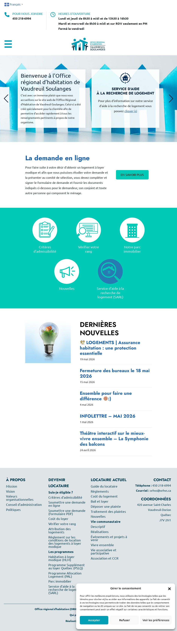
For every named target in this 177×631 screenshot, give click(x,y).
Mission (11, 486)
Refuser (124, 620)
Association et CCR (104, 558)
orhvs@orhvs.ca (160, 490)
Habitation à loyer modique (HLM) (61, 558)
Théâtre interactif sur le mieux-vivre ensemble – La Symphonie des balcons (114, 438)
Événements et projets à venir (109, 538)
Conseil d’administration (24, 504)
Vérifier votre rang (62, 524)
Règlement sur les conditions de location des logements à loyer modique (64, 541)
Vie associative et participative (103, 551)
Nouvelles (98, 516)
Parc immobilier (59, 581)
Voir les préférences (156, 620)
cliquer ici (130, 111)
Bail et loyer (99, 501)
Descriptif (98, 526)
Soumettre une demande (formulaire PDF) (66, 512)
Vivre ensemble (102, 545)
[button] (169, 588)
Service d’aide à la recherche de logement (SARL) (65, 590)
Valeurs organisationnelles (20, 498)
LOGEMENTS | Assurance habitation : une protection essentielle (110, 348)
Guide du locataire (104, 486)
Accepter (94, 620)
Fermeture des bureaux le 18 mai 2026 (115, 373)
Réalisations (100, 532)
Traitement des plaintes (108, 511)
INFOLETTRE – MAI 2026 (107, 416)
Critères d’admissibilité (65, 497)
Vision (10, 491)
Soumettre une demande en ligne (66, 504)
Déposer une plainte (106, 506)
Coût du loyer (58, 519)
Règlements (100, 491)
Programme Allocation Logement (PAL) (65, 574)
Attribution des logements (59, 530)
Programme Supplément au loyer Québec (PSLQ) (66, 566)
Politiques (13, 509)
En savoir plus (132, 174)
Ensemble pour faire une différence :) (106, 396)
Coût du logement (104, 496)
